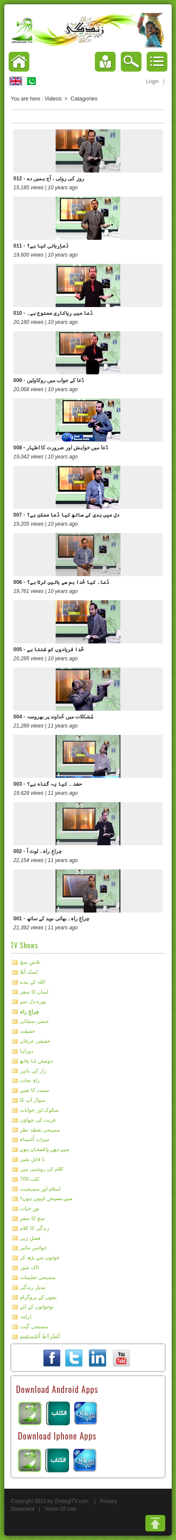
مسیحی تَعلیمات (37, 1277)
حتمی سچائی (34, 1021)
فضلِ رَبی (30, 1238)
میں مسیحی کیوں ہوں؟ (46, 1198)
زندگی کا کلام (34, 1228)
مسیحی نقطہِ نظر (40, 1129)
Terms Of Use (60, 1509)
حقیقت (27, 1031)
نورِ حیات (29, 1208)
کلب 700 (29, 1179)
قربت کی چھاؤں (38, 1120)
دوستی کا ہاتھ (36, 1061)
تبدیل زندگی (32, 1287)
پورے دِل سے (33, 1001)
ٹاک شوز (29, 1267)
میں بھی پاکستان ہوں (44, 1149)
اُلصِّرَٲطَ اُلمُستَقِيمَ (40, 1336)
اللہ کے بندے (32, 982)
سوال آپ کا (32, 1100)
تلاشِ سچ (30, 962)
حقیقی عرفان (35, 1041)
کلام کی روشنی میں (41, 1169)
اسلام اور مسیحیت (40, 1189)
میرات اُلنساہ (34, 1139)
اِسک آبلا (28, 972)
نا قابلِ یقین (32, 1159)
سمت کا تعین (34, 1090)
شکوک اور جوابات (39, 1110)
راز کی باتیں (33, 1070)
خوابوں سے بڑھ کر (40, 1258)
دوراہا (26, 1051)
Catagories (83, 98)
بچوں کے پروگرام (38, 1297)
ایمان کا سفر (34, 991)
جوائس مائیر (33, 1248)
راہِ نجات (29, 1080)
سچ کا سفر (32, 1218)
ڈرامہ (25, 1317)
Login (152, 81)
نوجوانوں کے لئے (36, 1307)
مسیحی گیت (33, 1327)
